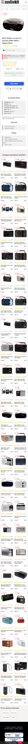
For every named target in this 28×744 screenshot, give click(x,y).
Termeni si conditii (11, 727)
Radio (6, 9)
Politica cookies (18, 729)
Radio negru (6, 717)
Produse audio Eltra (15, 9)
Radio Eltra (24, 9)
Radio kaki (14, 713)
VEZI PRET (14, 83)
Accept (20, 742)
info (12, 177)
